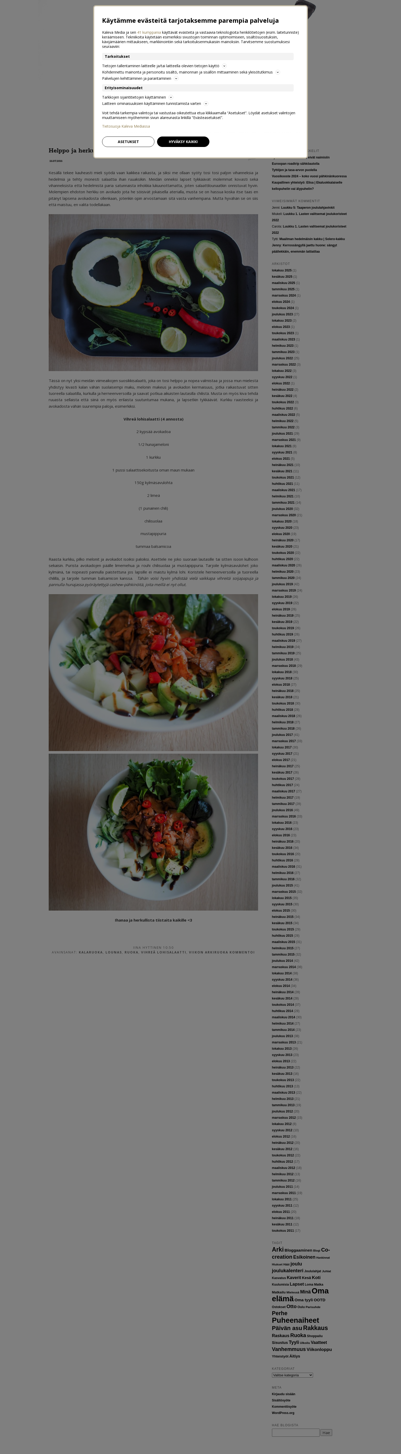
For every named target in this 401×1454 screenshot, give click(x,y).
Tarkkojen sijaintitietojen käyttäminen (137, 97)
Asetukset (128, 141)
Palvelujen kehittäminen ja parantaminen (140, 78)
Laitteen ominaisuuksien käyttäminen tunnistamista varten (155, 103)
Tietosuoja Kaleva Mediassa (126, 126)
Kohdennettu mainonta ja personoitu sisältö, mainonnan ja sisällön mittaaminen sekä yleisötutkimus (191, 72)
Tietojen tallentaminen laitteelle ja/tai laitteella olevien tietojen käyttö (164, 65)
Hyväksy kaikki (183, 141)
